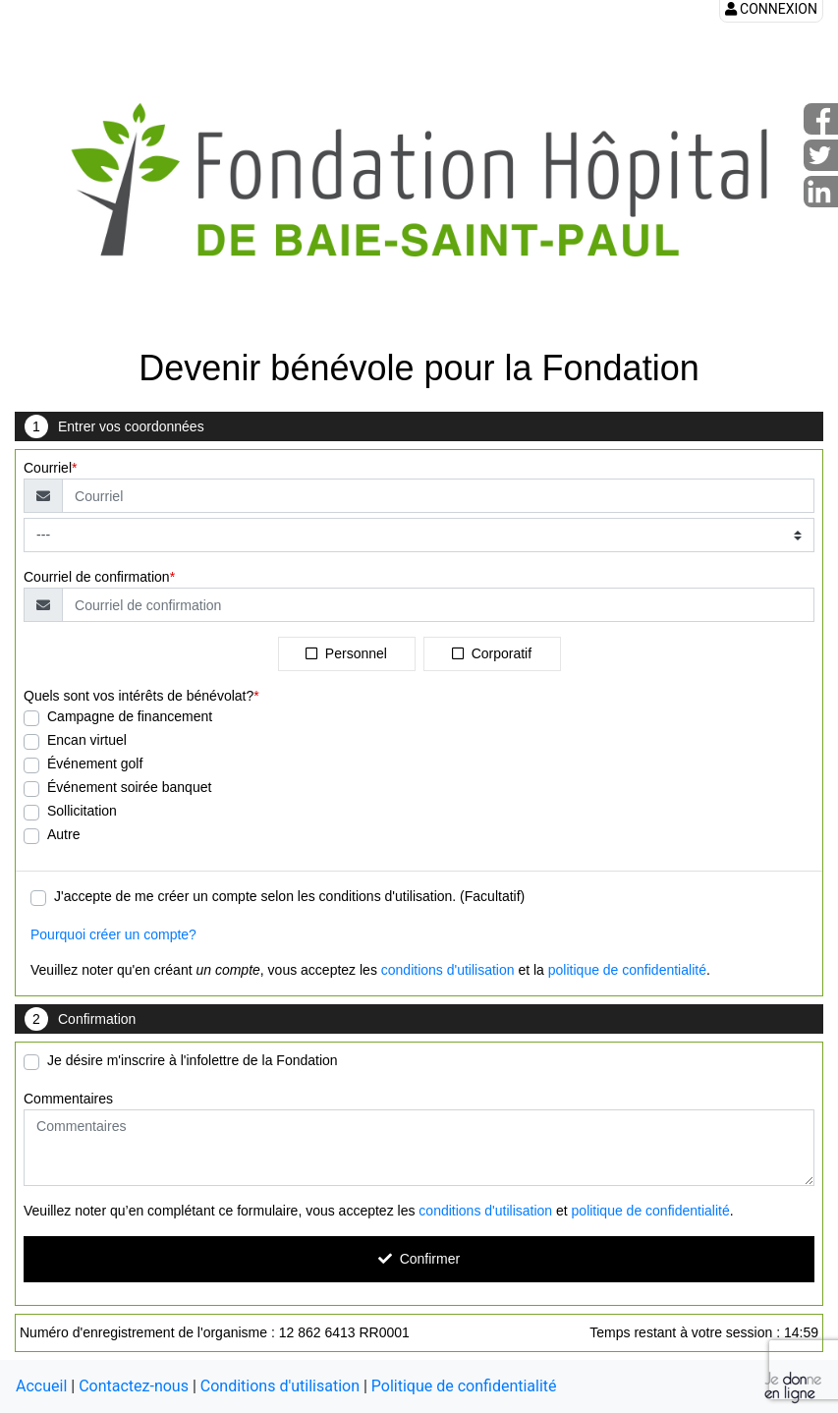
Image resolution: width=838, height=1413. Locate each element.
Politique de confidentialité (464, 1386)
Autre (63, 834)
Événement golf (94, 763)
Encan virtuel (87, 740)
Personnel (346, 653)
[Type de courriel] (419, 535)
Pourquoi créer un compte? (113, 934)
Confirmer (419, 1259)
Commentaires (68, 1098)
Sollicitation (82, 811)
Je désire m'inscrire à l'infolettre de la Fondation (192, 1060)
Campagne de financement (129, 716)
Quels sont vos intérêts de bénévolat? (138, 696)
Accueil (41, 1386)
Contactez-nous (134, 1386)
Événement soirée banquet (129, 787)
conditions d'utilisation (448, 970)
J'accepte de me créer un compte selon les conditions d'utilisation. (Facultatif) (289, 896)
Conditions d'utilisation (280, 1386)
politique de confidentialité (627, 970)
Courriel (48, 468)
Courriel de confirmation (97, 577)
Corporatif (491, 653)
